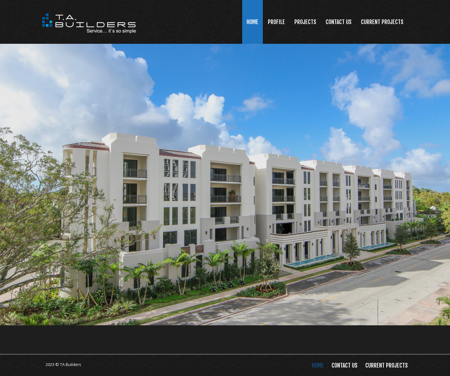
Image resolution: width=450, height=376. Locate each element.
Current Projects (382, 21)
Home (252, 21)
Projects (305, 21)
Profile (276, 21)
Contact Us (339, 21)
